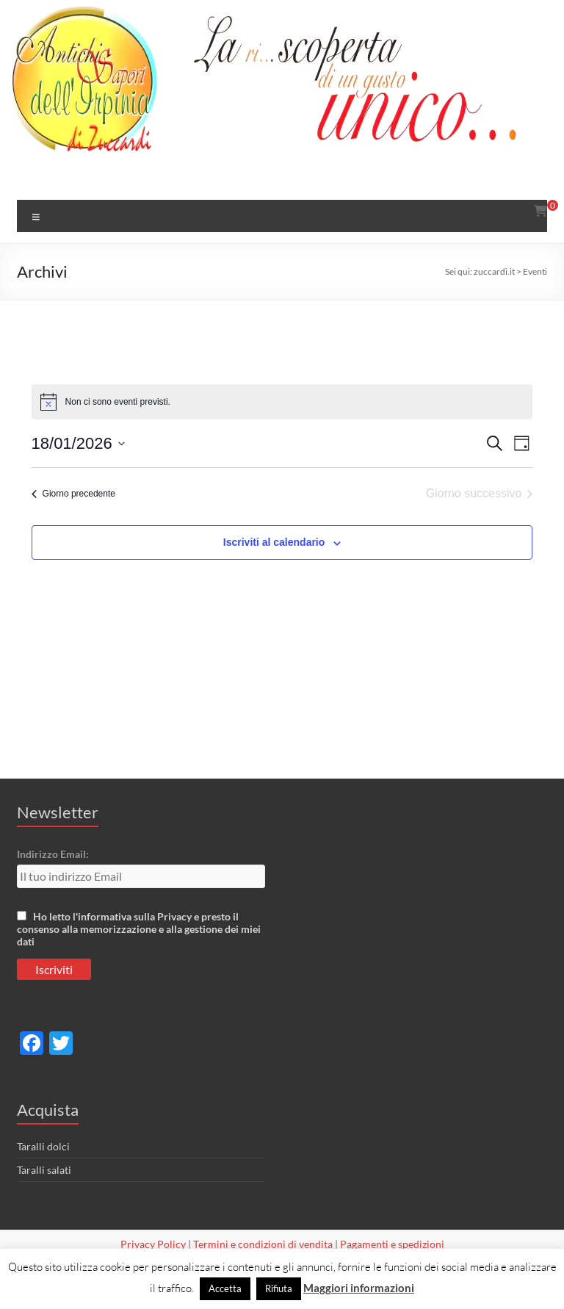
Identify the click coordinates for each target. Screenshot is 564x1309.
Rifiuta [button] (278, 1288)
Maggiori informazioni (358, 1287)
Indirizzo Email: (53, 854)
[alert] (282, 401)
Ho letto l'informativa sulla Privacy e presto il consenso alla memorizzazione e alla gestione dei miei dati (139, 929)
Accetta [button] (225, 1288)
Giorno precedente (73, 493)
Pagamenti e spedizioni (392, 1244)
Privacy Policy (153, 1244)
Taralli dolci (43, 1146)
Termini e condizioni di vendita (263, 1244)
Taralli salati (44, 1170)
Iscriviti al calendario (274, 542)
